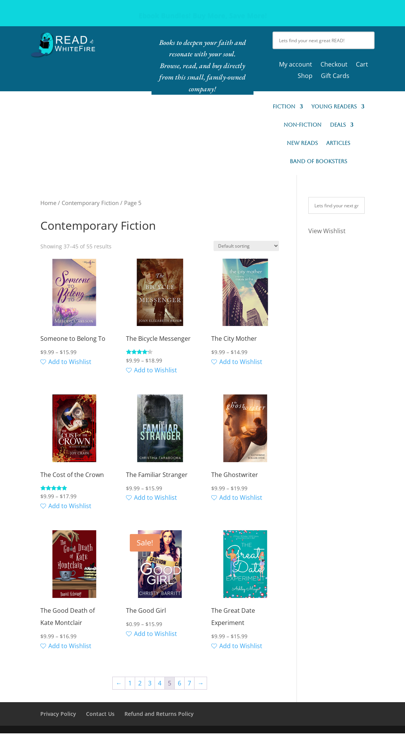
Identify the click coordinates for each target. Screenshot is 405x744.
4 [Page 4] (159, 683)
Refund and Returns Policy (159, 713)
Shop (305, 76)
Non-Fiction (303, 125)
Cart (362, 65)
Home (48, 203)
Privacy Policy (58, 713)
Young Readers (334, 107)
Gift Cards (335, 76)
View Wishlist (327, 231)
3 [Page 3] (149, 683)
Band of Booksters (318, 161)
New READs (302, 143)
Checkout (334, 65)
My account (295, 65)
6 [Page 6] (179, 683)
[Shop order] (246, 246)
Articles (338, 143)
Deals (338, 125)
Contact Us (100, 713)
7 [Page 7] (189, 683)
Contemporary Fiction (90, 203)
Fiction (284, 107)
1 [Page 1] (130, 683)
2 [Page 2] (140, 683)
